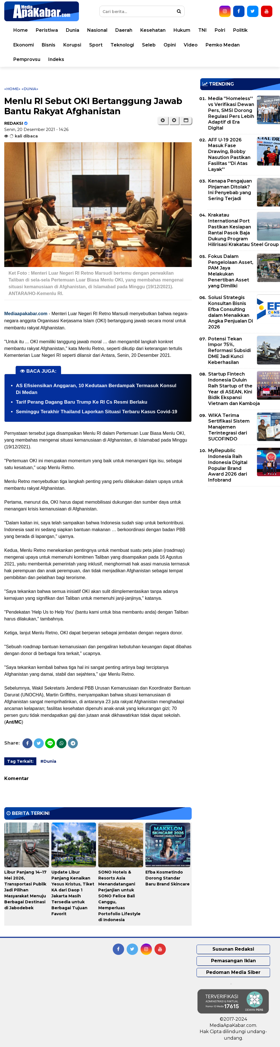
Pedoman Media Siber (233, 972)
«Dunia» (30, 88)
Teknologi (122, 45)
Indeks (56, 59)
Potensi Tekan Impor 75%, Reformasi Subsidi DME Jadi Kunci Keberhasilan (229, 350)
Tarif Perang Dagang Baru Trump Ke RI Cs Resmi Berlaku (81, 402)
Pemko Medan (223, 45)
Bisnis (48, 45)
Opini (170, 45)
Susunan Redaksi (233, 949)
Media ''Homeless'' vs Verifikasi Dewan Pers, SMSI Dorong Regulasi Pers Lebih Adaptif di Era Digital (231, 113)
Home (20, 30)
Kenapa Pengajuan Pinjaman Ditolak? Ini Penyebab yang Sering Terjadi (230, 189)
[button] (186, 120)
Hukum (182, 30)
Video (191, 45)
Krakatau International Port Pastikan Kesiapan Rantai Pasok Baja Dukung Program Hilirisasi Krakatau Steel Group (243, 229)
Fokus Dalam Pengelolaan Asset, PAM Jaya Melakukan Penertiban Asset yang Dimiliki (230, 271)
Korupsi (72, 45)
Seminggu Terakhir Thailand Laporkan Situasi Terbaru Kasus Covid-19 (96, 411)
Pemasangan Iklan (233, 960)
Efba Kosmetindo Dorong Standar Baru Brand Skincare (167, 878)
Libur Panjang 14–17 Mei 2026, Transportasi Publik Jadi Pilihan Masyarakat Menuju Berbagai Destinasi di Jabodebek (25, 890)
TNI (202, 30)
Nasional (97, 30)
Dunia (72, 30)
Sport (96, 45)
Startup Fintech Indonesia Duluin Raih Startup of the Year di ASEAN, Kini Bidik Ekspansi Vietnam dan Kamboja (234, 388)
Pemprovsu (26, 59)
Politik (240, 30)
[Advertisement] (240, 530)
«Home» (12, 88)
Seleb (149, 45)
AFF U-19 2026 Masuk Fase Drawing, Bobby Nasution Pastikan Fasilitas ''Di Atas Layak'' (229, 154)
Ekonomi (23, 45)
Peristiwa (47, 30)
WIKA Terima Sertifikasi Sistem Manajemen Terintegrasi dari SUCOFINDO (229, 427)
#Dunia (48, 761)
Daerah (123, 30)
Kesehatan (153, 30)
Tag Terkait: (20, 761)
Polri (220, 30)
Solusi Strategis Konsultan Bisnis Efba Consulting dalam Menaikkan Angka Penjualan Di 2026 (230, 312)
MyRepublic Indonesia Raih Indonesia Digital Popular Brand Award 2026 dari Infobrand (227, 465)
